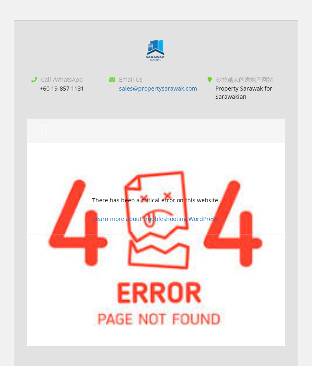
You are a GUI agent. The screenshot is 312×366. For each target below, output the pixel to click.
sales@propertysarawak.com (158, 88)
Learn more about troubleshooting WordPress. (156, 219)
